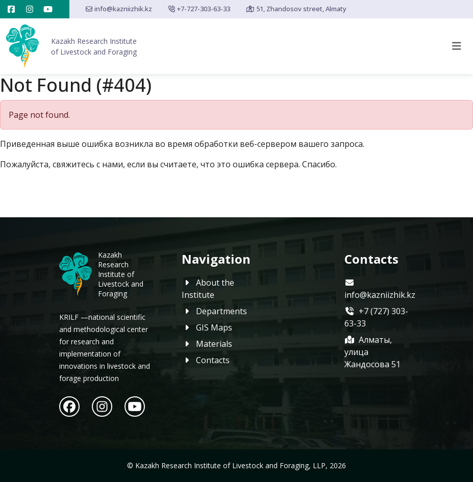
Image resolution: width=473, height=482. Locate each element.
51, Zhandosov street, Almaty (296, 8)
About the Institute (208, 288)
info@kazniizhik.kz (119, 8)
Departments (214, 311)
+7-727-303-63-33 (199, 8)
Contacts (206, 360)
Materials (207, 343)
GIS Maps (207, 327)
